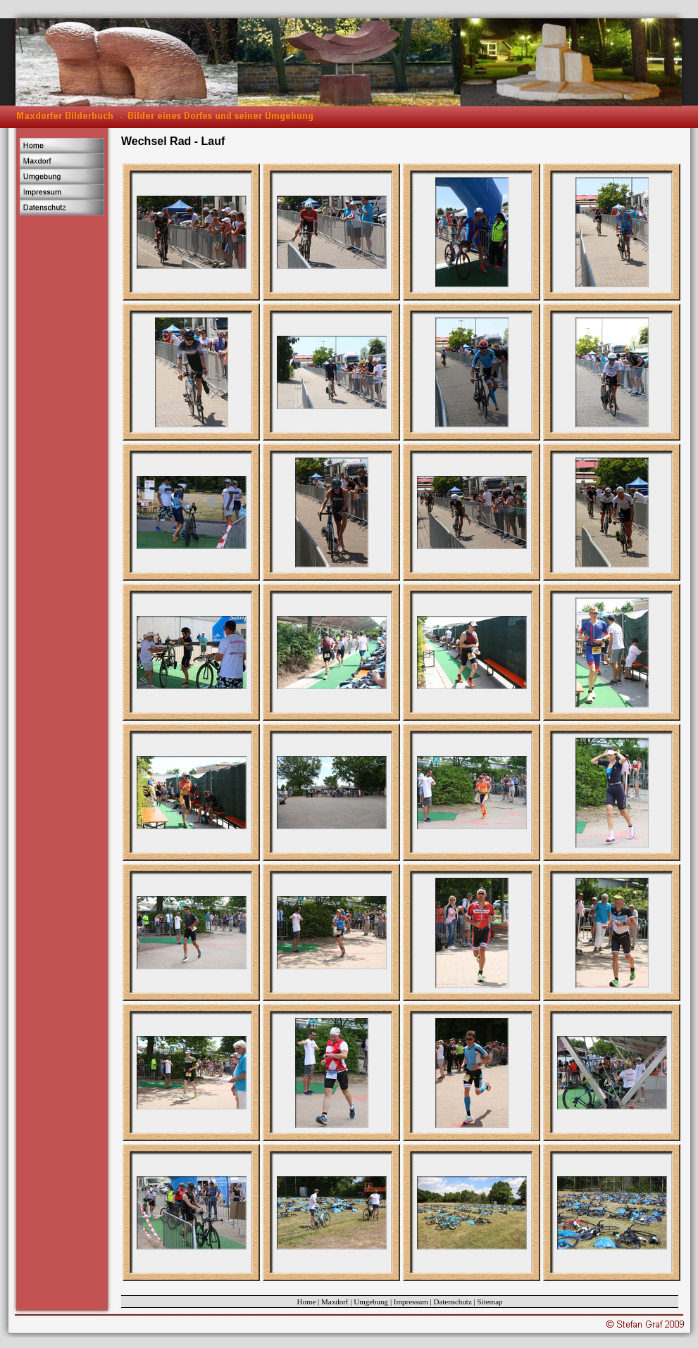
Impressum (411, 1301)
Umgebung (371, 1301)
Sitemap (490, 1301)
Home (306, 1301)
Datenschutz (452, 1301)
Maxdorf (335, 1301)
